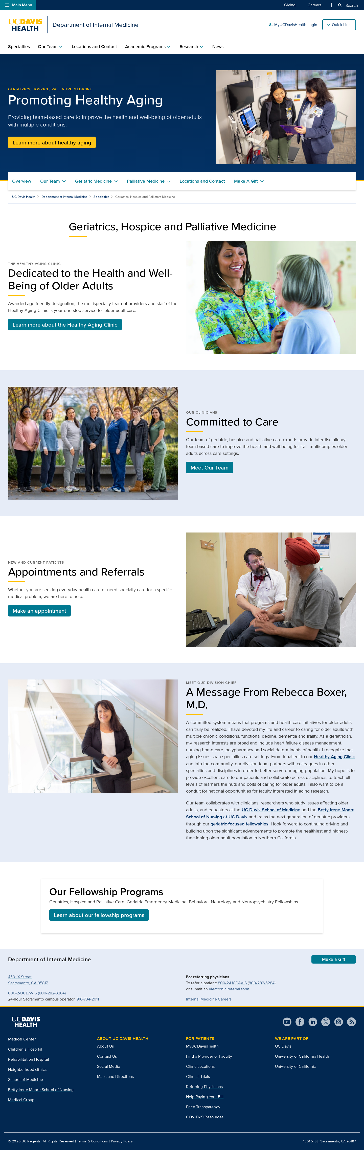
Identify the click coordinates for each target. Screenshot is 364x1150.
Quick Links (342, 25)
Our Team (50, 181)
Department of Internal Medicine (64, 196)
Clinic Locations (200, 1066)
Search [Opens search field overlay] (347, 5)
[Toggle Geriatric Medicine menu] (116, 181)
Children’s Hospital (25, 1049)
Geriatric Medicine (93, 181)
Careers (314, 5)
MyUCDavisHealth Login (292, 25)
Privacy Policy (122, 1141)
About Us (105, 1046)
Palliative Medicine (146, 181)
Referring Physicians (204, 1087)
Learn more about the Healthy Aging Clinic (65, 325)
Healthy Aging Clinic (334, 756)
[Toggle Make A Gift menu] (262, 181)
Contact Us (107, 1056)
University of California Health (302, 1056)
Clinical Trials (198, 1076)
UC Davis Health (23, 196)
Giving (289, 5)
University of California (295, 1066)
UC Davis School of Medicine (271, 809)
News (217, 46)
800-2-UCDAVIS (232, 983)
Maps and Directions (115, 1076)
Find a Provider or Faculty (209, 1056)
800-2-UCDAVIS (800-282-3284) (37, 993)
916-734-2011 (88, 999)
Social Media (108, 1066)
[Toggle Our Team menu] (64, 181)
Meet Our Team (210, 467)
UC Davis (283, 1046)
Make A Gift (246, 181)
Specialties (19, 46)
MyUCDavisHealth (202, 1046)
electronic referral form (229, 989)
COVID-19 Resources (204, 1117)
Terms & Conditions (92, 1141)
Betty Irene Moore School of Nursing (41, 1090)
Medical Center (22, 1039)
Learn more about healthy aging (52, 142)
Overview (21, 181)
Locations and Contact (94, 46)
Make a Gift (333, 959)
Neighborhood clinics (27, 1069)
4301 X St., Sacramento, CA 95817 (329, 1141)
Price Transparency (203, 1107)
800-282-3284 (262, 983)
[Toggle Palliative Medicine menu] (169, 181)
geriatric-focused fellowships (239, 824)
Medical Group (21, 1100)
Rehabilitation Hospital (28, 1059)
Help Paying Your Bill (204, 1097)
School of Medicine (25, 1079)
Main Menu (18, 5)
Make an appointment (39, 611)
